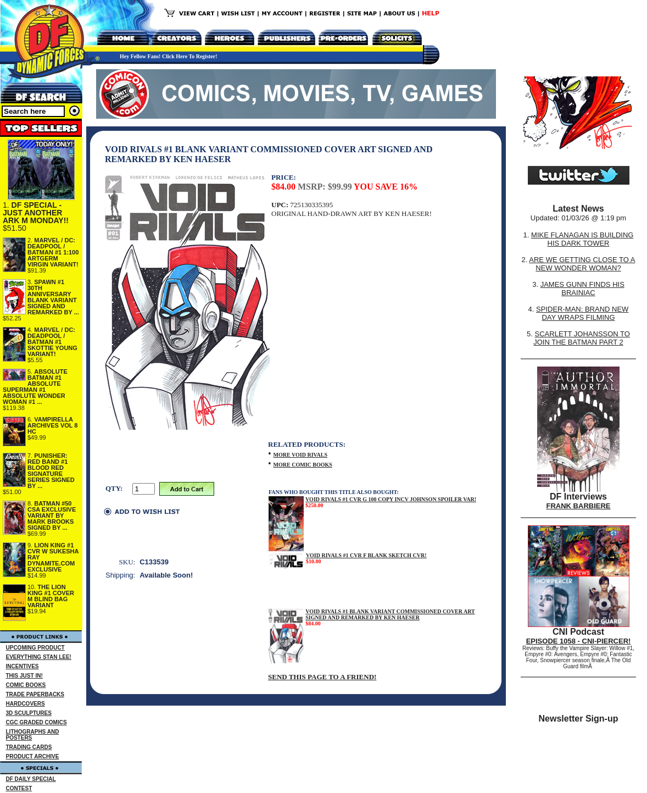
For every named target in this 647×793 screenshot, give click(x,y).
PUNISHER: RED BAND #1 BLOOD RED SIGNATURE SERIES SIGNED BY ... (51, 470)
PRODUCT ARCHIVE (32, 756)
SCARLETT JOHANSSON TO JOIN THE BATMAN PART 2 (581, 338)
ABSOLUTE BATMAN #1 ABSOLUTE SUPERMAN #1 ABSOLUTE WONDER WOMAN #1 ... (35, 386)
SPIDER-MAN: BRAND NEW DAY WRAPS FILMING (582, 313)
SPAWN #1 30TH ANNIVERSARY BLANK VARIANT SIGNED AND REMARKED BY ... (53, 297)
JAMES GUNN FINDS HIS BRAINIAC (582, 288)
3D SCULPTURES (29, 713)
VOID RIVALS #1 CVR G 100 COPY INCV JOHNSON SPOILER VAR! (390, 499)
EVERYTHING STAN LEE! (38, 657)
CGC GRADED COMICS (36, 722)
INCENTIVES (22, 666)
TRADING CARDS (29, 747)
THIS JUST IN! (24, 676)
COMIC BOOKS (26, 685)
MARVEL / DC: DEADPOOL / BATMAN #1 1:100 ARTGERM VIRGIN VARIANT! (53, 252)
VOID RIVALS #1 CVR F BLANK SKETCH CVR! (366, 555)
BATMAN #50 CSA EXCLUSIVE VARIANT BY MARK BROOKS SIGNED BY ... (51, 515)
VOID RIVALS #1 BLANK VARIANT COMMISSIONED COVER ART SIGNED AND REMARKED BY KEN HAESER (390, 614)
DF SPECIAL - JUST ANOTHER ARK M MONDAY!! (36, 213)
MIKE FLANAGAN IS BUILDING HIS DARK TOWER (582, 239)
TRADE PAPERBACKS (35, 694)
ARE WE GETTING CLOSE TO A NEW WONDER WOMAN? (582, 264)
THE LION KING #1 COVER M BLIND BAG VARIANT (50, 596)
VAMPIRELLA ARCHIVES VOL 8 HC (52, 425)
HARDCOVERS (25, 704)
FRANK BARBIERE (578, 506)
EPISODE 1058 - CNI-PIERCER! (578, 641)
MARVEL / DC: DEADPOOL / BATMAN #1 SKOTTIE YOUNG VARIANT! (52, 341)
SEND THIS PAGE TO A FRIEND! (322, 677)
